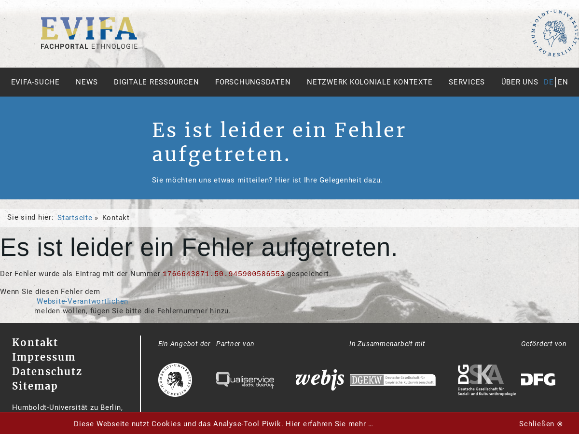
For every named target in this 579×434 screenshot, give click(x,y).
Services (467, 82)
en (563, 82)
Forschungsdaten (252, 82)
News (86, 82)
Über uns (519, 82)
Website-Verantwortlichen (82, 301)
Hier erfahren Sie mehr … (329, 424)
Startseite (75, 217)
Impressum (44, 357)
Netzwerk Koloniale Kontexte (369, 82)
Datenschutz (47, 371)
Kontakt (35, 342)
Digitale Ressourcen (156, 82)
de (549, 82)
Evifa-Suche (35, 82)
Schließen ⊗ (541, 424)
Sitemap (35, 386)
